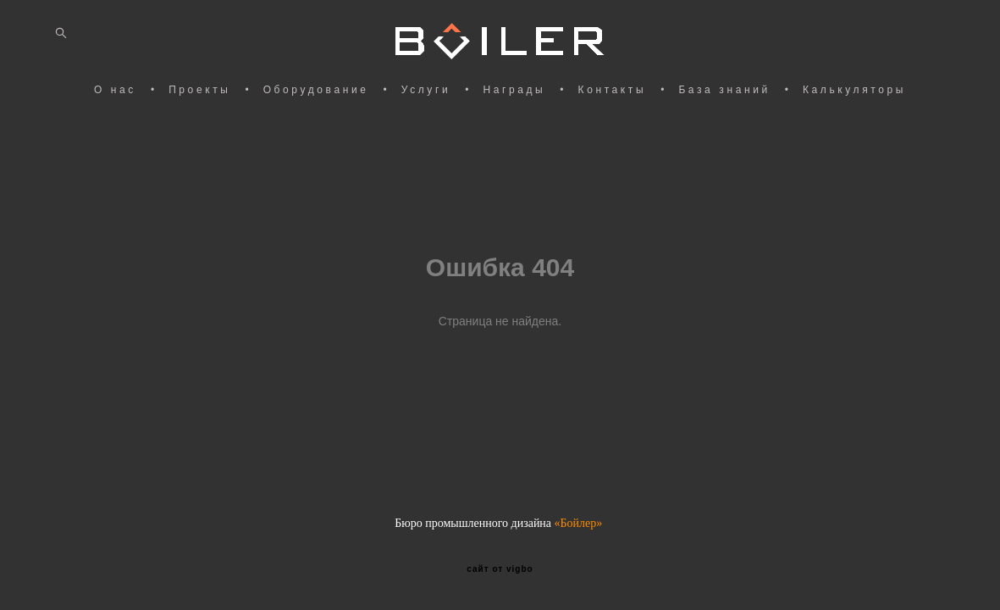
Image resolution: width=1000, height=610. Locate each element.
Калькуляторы (854, 90)
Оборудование (316, 90)
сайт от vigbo (500, 569)
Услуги (426, 90)
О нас (115, 90)
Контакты (612, 90)
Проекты (199, 90)
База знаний (724, 90)
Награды (514, 90)
